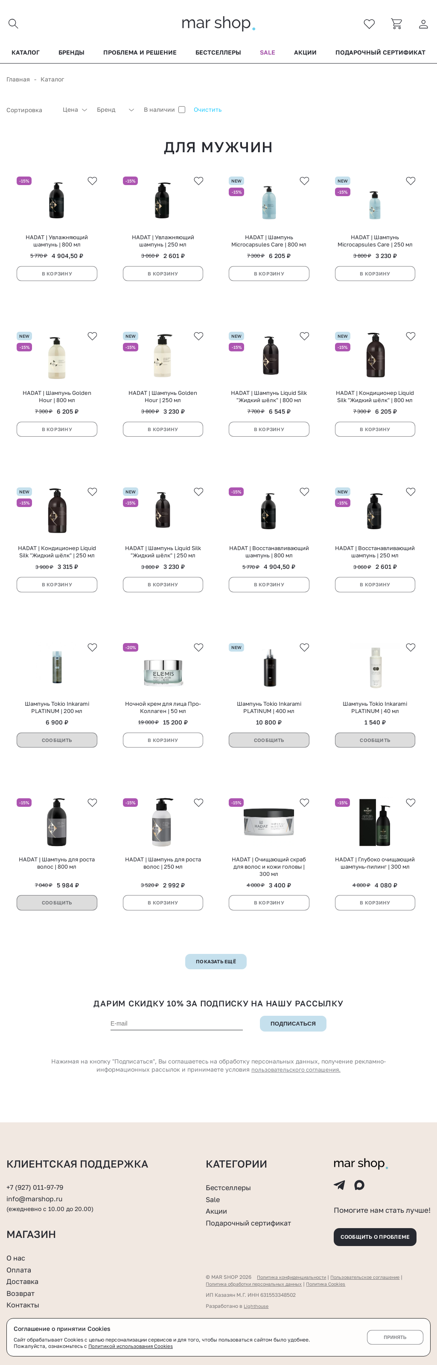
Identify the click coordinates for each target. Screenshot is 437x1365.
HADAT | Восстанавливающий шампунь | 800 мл (269, 563)
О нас (16, 1257)
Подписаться (293, 1041)
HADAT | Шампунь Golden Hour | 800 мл (57, 405)
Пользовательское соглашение (380, 1277)
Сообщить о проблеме (381, 1235)
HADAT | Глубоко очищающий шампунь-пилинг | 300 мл (375, 881)
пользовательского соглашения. (296, 1087)
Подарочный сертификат (380, 55)
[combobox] (30, 112)
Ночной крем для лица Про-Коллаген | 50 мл (163, 722)
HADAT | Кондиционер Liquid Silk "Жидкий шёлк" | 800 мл (375, 405)
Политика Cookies (342, 1284)
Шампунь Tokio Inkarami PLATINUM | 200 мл (57, 722)
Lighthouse (257, 1306)
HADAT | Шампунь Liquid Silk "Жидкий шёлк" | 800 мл (269, 405)
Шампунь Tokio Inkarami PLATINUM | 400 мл (269, 722)
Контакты (24, 1304)
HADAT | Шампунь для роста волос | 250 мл (163, 881)
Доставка (24, 1281)
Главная (18, 81)
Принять (395, 1337)
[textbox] (30, 112)
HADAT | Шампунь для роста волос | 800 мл (57, 881)
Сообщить (57, 755)
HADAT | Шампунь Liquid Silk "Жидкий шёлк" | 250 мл (163, 563)
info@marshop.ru (36, 1192)
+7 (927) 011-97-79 (36, 1180)
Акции (305, 55)
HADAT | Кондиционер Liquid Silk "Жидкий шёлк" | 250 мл (57, 563)
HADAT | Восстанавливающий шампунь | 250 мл (375, 563)
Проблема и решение (140, 55)
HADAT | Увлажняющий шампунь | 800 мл (57, 247)
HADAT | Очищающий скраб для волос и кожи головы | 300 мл (269, 884)
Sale (267, 55)
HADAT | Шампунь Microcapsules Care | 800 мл (268, 247)
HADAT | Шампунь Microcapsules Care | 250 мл (375, 247)
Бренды (71, 55)
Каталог (26, 55)
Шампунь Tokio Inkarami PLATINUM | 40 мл (375, 722)
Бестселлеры (218, 55)
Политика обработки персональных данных (260, 1284)
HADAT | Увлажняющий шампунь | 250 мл (163, 247)
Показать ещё (216, 979)
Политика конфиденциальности (296, 1277)
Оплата (20, 1269)
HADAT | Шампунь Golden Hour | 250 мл (162, 405)
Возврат (21, 1293)
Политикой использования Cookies (131, 1346)
